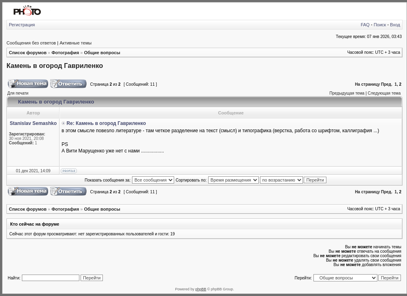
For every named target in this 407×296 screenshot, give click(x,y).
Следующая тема (384, 93)
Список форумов (28, 52)
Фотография (65, 52)
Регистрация (22, 24)
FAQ (365, 24)
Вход (395, 24)
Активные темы (76, 42)
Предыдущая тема (346, 93)
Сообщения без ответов (31, 42)
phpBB (200, 289)
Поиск (380, 24)
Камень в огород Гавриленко (54, 65)
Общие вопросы (102, 52)
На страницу (367, 84)
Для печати (17, 93)
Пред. (386, 84)
